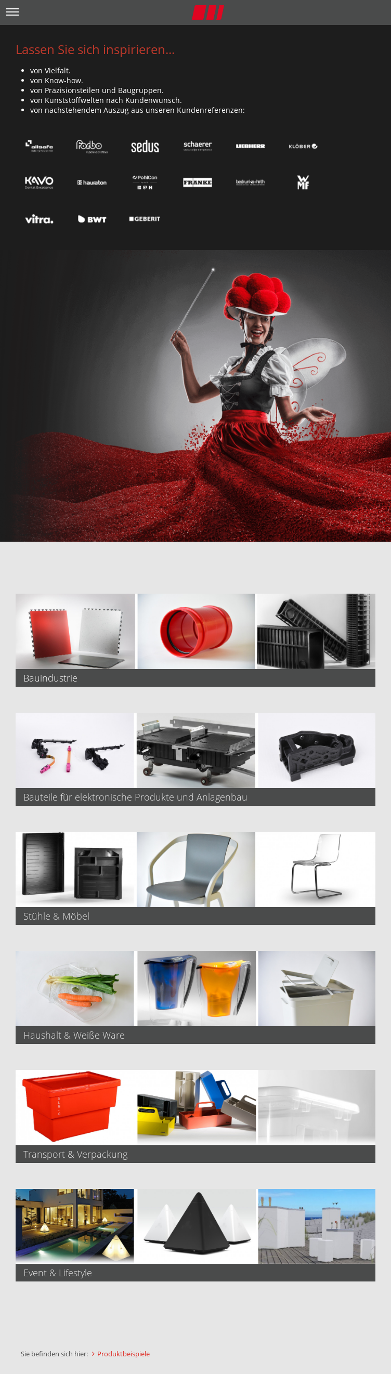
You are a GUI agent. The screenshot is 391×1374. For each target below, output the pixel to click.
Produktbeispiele (123, 1353)
